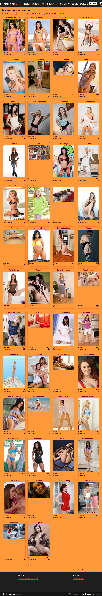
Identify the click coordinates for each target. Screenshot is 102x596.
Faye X (39, 312)
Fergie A (38, 523)
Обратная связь (93, 594)
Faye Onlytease (63, 270)
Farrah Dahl (14, 186)
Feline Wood (39, 438)
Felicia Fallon (38, 396)
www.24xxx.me (78, 579)
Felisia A (63, 438)
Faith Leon (14, 102)
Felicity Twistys (14, 438)
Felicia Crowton (14, 396)
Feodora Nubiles (88, 481)
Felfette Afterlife (63, 354)
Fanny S (14, 144)
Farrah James (88, 186)
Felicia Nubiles (88, 396)
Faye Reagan (88, 270)
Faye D (39, 270)
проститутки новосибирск (28, 579)
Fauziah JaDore (39, 228)
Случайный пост (50, 4)
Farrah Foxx (64, 186)
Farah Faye (63, 144)
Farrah (88, 144)
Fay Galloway (14, 270)
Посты (27, 4)
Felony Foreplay (63, 481)
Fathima (14, 228)
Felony (39, 481)
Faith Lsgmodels (39, 102)
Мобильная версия (76, 594)
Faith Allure (14, 59)
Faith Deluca (63, 59)
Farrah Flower (39, 186)
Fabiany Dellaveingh (39, 17)
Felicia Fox (63, 396)
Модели (35, 4)
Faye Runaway (14, 312)
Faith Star (64, 102)
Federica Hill (88, 312)
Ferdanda (14, 523)
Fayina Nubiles (64, 312)
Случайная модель (69, 4)
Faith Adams (88, 17)
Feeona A (14, 354)
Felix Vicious (14, 481)
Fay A (88, 228)
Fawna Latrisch (63, 228)
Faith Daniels (38, 59)
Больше (84, 4)
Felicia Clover (88, 354)
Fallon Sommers (88, 102)
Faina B (63, 17)
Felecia (39, 354)
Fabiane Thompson (14, 17)
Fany (39, 144)
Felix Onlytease (88, 438)
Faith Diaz (88, 59)
